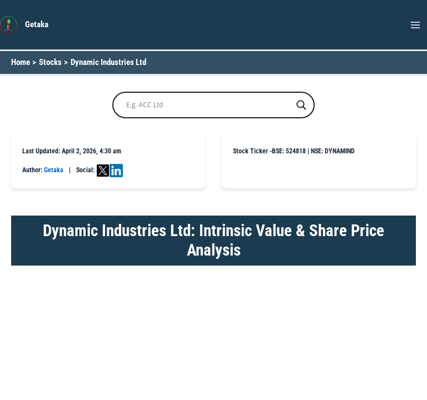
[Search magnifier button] (301, 105)
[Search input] (208, 105)
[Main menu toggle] (415, 25)
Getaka (36, 24)
